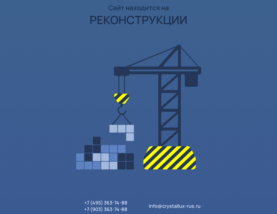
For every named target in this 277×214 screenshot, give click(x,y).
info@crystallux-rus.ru (175, 206)
